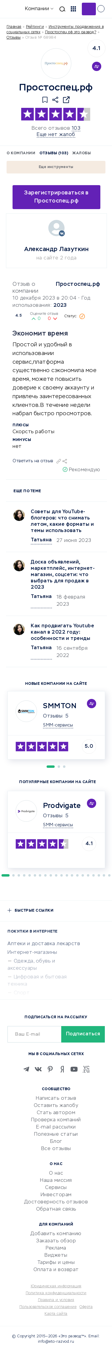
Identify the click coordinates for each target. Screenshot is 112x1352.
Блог (56, 1141)
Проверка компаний (56, 1120)
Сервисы (56, 1187)
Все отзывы (56, 1148)
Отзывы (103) (53, 153)
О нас (56, 1173)
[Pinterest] (50, 1069)
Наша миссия (56, 1180)
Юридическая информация (56, 1286)
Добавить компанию (56, 1234)
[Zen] (62, 1069)
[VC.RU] (86, 1069)
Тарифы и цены (56, 1262)
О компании (21, 153)
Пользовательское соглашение (48, 1307)
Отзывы (52, 716)
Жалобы (81, 153)
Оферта (86, 1307)
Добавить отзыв (89, 9)
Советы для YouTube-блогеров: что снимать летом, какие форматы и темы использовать (62, 521)
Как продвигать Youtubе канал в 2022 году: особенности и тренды (62, 632)
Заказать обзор (56, 1241)
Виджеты (56, 1255)
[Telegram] (26, 1069)
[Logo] (56, 63)
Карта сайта (56, 1314)
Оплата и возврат (56, 1270)
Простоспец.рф (78, 284)
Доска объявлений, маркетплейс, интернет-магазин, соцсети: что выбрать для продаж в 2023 (63, 575)
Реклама (56, 1248)
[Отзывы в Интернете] (14, 8)
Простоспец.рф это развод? (70, 32)
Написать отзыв (56, 1098)
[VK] (38, 1069)
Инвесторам (56, 1195)
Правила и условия (56, 1300)
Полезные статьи (56, 1134)
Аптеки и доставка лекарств (43, 944)
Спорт (22, 993)
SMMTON (59, 706)
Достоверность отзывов (56, 1202)
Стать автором (56, 1113)
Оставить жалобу (56, 1105)
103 (76, 128)
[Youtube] (74, 1069)
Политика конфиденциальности (56, 1293)
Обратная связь (56, 1209)
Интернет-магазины (32, 952)
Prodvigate (62, 805)
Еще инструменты (56, 167)
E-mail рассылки (56, 1127)
